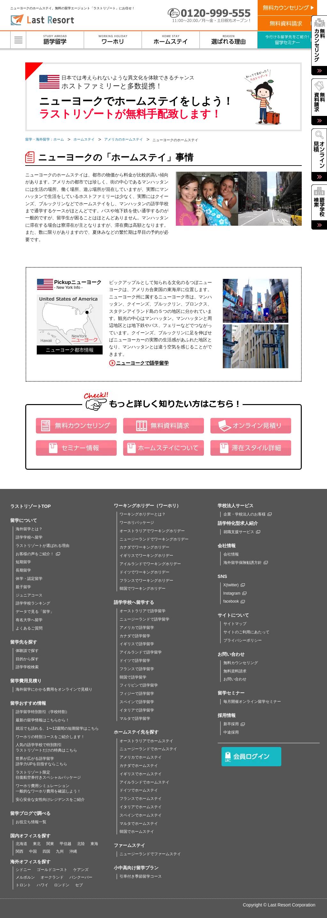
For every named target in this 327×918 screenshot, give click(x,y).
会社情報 (231, 554)
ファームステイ (129, 845)
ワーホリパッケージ (137, 522)
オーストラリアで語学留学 (143, 611)
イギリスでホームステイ (141, 774)
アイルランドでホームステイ (144, 782)
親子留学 (23, 587)
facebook (234, 601)
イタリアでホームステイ (141, 807)
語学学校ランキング (33, 603)
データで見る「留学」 (35, 611)
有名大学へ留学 (29, 620)
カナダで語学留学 (135, 636)
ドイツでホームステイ (139, 790)
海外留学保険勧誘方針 (245, 562)
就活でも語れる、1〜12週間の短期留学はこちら (57, 728)
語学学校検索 (27, 667)
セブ (79, 885)
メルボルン (25, 877)
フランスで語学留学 (137, 669)
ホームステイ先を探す (136, 732)
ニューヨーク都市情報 (70, 350)
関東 (50, 843)
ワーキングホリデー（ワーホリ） (147, 505)
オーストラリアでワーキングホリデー (152, 531)
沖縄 (73, 851)
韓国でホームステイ (137, 831)
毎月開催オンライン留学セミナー (252, 701)
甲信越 (65, 843)
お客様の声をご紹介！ (38, 554)
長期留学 (23, 570)
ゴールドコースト (52, 869)
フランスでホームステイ (141, 798)
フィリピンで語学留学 (139, 685)
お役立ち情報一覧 (31, 822)
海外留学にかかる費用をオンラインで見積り (54, 689)
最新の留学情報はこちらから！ (42, 720)
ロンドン (61, 885)
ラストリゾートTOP (30, 506)
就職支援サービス (241, 532)
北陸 (81, 843)
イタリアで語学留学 (137, 710)
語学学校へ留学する (134, 602)
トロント (23, 885)
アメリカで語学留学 (137, 627)
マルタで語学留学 (135, 718)
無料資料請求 (234, 671)
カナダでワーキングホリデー (144, 547)
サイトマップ (234, 623)
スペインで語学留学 (137, 702)
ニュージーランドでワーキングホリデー (154, 539)
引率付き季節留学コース (141, 876)
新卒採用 (234, 724)
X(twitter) (234, 585)
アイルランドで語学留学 (141, 652)
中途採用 (231, 732)
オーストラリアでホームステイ (146, 741)
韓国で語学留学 (133, 677)
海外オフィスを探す (30, 861)
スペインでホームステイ (141, 815)
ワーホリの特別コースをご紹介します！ (50, 737)
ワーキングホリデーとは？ (143, 514)
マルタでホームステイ (139, 823)
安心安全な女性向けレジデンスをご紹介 (50, 799)
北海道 (21, 843)
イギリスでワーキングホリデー (146, 555)
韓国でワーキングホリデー (143, 588)
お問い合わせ (234, 679)
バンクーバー (80, 877)
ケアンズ (81, 869)
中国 (33, 851)
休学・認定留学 (29, 578)
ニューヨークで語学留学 (142, 363)
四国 (46, 851)
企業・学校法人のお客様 (247, 514)
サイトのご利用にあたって (246, 632)
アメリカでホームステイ (141, 757)
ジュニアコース (29, 595)
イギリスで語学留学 (137, 644)
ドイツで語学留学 (135, 660)
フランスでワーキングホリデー (146, 580)
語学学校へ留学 (29, 537)
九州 (60, 851)
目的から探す (27, 659)
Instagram (234, 593)
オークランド (52, 877)
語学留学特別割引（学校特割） (42, 712)
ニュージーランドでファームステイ (150, 854)
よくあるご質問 (29, 628)
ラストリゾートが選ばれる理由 (42, 545)
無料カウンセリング (240, 663)
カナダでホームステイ (139, 765)
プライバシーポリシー (242, 640)
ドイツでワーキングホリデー (144, 572)
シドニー (23, 869)
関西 (19, 851)
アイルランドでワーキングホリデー (150, 564)
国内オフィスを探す (30, 835)
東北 (37, 843)
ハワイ (42, 885)
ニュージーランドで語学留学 (144, 619)
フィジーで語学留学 (137, 693)
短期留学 (23, 562)
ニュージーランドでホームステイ (148, 749)
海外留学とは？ (29, 529)
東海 (94, 843)
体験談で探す (27, 650)
